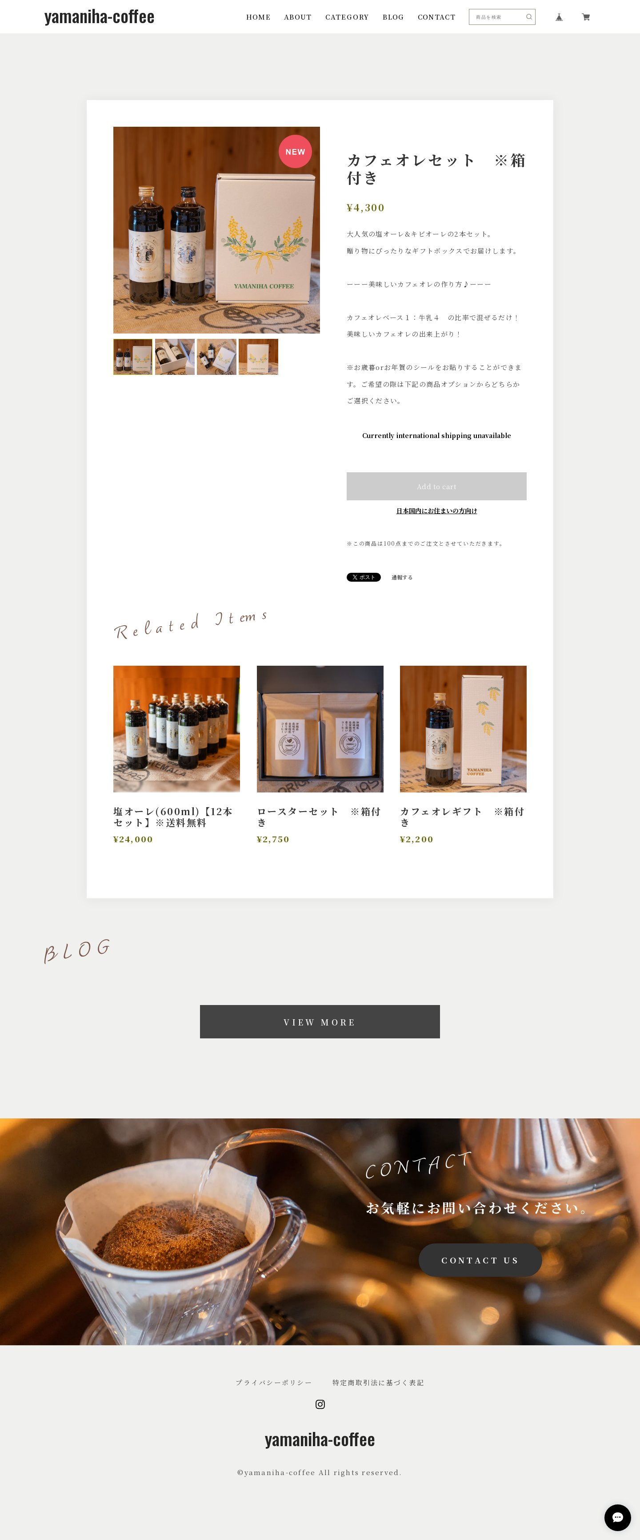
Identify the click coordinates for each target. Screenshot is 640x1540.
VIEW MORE (320, 1022)
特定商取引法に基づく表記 (378, 1382)
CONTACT (437, 16)
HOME (258, 16)
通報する (402, 577)
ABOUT (298, 16)
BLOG (393, 16)
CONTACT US (480, 1260)
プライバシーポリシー (274, 1382)
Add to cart (436, 486)
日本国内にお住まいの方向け (436, 510)
